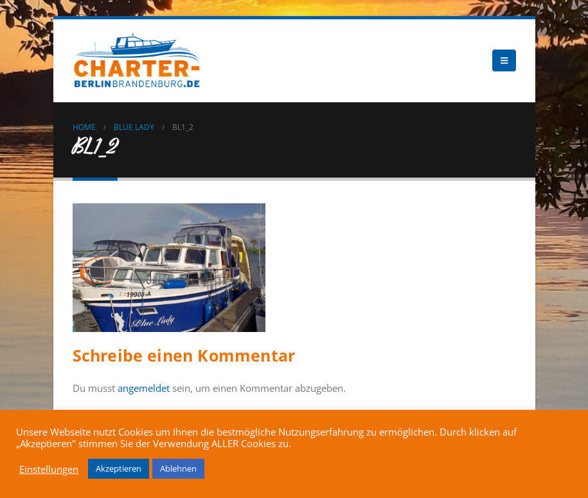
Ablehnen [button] (178, 468)
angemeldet (144, 388)
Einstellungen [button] (48, 469)
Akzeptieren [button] (118, 468)
